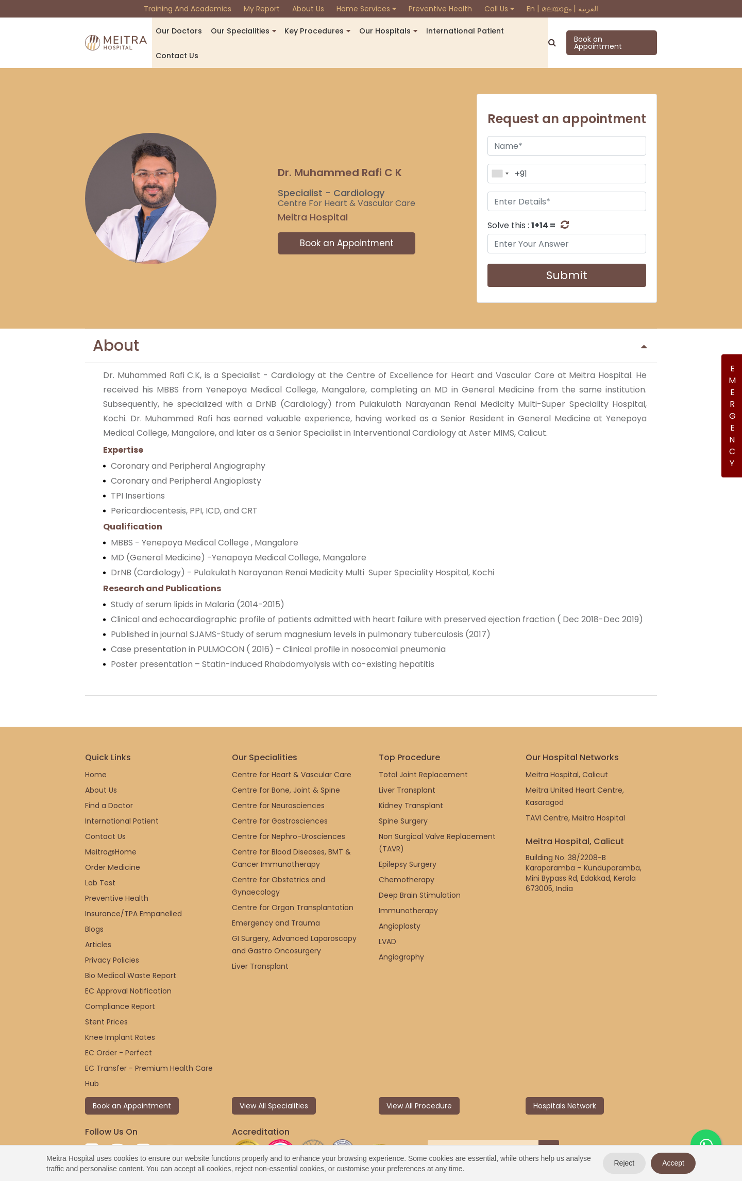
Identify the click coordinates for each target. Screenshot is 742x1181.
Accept (673, 1163)
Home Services (366, 9)
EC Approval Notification (128, 966)
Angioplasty (399, 901)
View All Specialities (274, 1080)
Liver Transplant (260, 941)
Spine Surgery (403, 796)
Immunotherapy (408, 885)
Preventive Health (440, 9)
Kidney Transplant (411, 780)
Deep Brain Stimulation (420, 870)
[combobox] (500, 149)
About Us (308, 9)
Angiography (401, 932)
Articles (98, 919)
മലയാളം (556, 9)
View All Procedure (419, 1080)
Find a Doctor (109, 780)
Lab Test (100, 857)
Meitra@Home (111, 826)
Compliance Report (120, 981)
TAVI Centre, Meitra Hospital (575, 793)
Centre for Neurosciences (278, 780)
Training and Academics (187, 9)
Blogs (94, 904)
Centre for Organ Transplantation (292, 882)
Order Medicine (112, 842)
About (370, 321)
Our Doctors (182, 31)
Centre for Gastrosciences (280, 796)
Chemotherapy (406, 854)
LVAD (387, 916)
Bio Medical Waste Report (130, 950)
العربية (588, 9)
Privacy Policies (112, 935)
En (531, 9)
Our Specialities (240, 31)
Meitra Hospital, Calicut (567, 749)
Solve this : (521, 201)
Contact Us (105, 811)
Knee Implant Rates (120, 1012)
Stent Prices (106, 996)
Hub (92, 1058)
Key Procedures (311, 31)
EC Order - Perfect (118, 1027)
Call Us (499, 9)
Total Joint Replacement (423, 749)
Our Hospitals (377, 31)
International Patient (453, 31)
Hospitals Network (564, 1080)
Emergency (732, 416)
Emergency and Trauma (276, 898)
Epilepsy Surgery (407, 839)
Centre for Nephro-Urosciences (288, 811)
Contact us (518, 31)
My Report (262, 9)
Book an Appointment (610, 30)
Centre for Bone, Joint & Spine (286, 765)
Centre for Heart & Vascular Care (291, 749)
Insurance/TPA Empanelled (133, 888)
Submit (566, 251)
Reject (624, 1163)
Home (96, 749)
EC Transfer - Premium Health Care (149, 1043)
